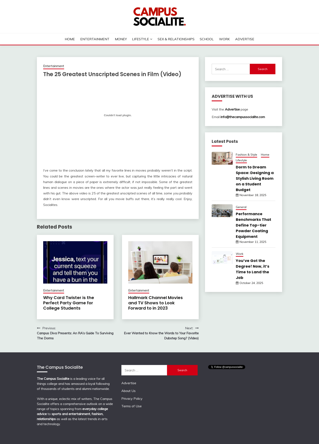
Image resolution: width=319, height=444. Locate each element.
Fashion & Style (246, 154)
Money (121, 39)
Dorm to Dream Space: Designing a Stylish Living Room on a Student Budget (255, 178)
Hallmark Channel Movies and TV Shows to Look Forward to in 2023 (155, 303)
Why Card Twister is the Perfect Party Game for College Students (68, 303)
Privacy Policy (132, 398)
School (207, 39)
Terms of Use (131, 406)
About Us (128, 391)
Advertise (244, 39)
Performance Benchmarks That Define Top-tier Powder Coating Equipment (253, 225)
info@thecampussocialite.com (242, 117)
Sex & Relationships (176, 39)
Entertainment (94, 39)
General (241, 207)
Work (224, 39)
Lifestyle (140, 39)
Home (70, 39)
